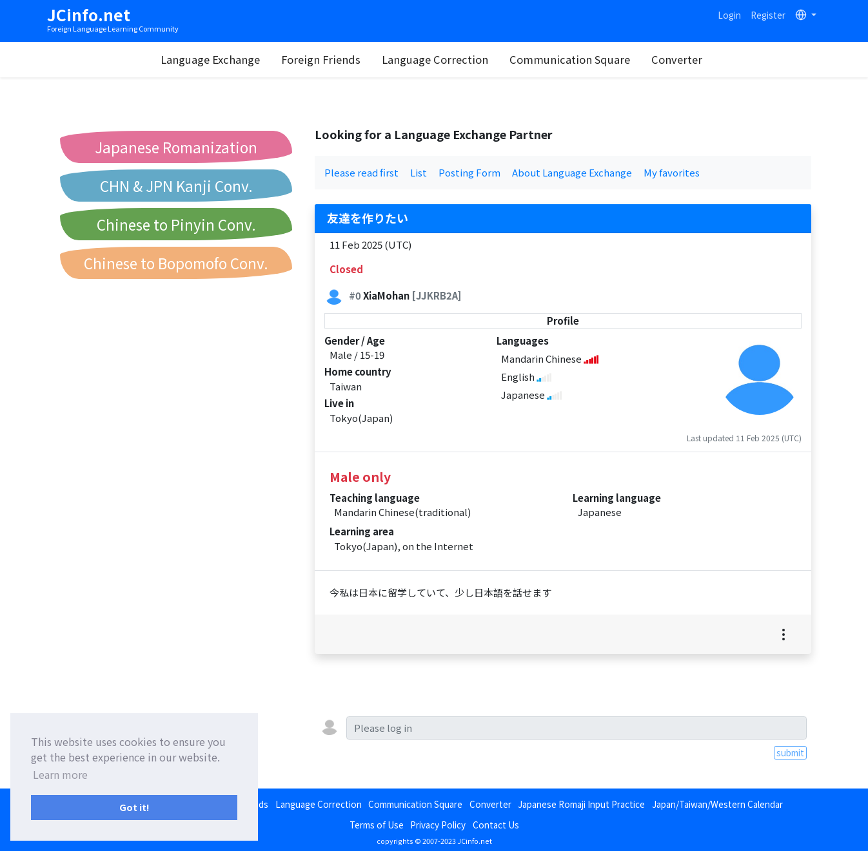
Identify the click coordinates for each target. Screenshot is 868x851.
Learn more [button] (60, 774)
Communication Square (571, 59)
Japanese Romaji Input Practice (581, 804)
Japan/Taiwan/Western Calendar (717, 804)
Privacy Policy (438, 824)
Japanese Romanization (176, 147)
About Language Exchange (572, 172)
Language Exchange (212, 59)
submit (790, 752)
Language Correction (437, 59)
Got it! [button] (134, 807)
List (418, 172)
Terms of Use (377, 824)
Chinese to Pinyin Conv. (176, 224)
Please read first (361, 172)
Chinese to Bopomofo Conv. (176, 263)
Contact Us (496, 824)
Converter (678, 59)
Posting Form (469, 172)
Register (768, 14)
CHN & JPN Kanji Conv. (176, 185)
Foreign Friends (322, 59)
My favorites (672, 172)
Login (729, 14)
